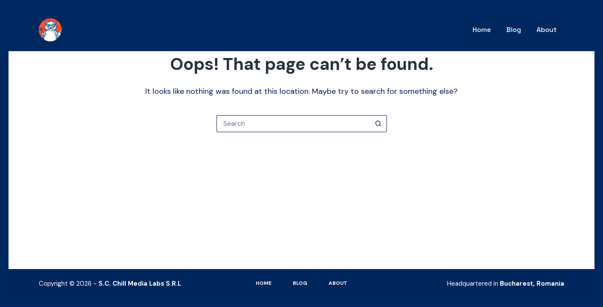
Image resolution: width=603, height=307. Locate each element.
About (547, 29)
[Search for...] (293, 123)
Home (482, 29)
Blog (513, 29)
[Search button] (378, 123)
